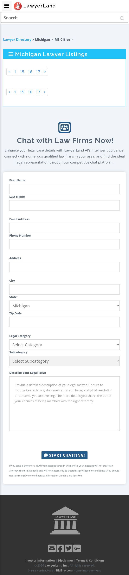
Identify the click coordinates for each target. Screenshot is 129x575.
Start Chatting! (64, 455)
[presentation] (64, 441)
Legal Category (20, 336)
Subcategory (18, 352)
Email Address (19, 219)
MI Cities (64, 39)
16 (30, 71)
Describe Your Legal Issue (27, 373)
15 (22, 71)
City (12, 281)
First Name (17, 180)
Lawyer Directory (17, 39)
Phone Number (20, 235)
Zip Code (15, 313)
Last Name (17, 196)
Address (15, 258)
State (13, 297)
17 (38, 71)
